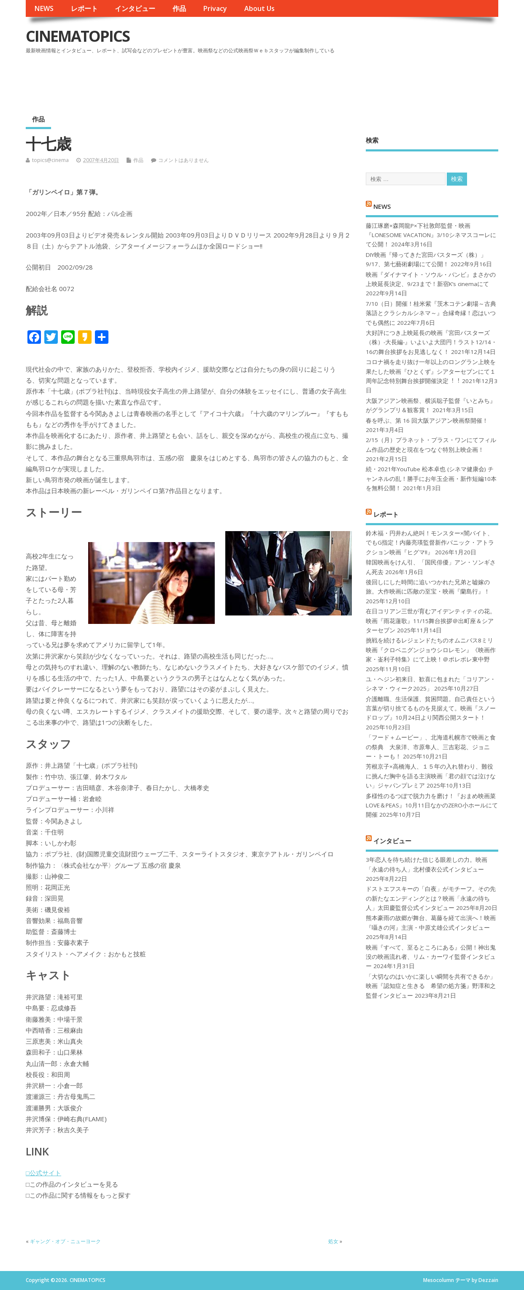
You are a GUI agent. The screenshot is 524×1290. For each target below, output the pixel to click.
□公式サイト (43, 1173)
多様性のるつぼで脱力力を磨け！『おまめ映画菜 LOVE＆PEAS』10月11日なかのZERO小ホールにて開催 (432, 805)
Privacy (215, 8)
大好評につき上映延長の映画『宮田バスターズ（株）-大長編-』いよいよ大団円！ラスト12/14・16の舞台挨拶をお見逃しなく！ (431, 342)
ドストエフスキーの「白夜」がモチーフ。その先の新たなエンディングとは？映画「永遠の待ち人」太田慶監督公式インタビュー (431, 898)
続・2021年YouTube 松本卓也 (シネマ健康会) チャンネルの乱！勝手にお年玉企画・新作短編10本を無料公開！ (431, 478)
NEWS (44, 8)
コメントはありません (183, 160)
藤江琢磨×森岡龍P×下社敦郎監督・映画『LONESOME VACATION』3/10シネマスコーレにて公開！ (431, 235)
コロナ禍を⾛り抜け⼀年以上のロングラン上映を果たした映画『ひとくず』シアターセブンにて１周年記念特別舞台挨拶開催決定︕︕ (431, 371)
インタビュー (135, 8)
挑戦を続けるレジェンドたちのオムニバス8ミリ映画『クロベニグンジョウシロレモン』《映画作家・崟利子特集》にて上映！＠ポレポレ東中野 (431, 650)
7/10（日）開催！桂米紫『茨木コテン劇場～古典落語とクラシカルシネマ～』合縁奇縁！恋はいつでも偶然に (431, 313)
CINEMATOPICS (78, 36)
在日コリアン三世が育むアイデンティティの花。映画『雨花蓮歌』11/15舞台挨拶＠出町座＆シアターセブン (431, 620)
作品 (179, 8)
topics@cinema (50, 160)
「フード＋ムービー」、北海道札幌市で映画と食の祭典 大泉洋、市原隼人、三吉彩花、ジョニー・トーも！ (431, 747)
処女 (333, 1241)
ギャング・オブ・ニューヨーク (65, 1241)
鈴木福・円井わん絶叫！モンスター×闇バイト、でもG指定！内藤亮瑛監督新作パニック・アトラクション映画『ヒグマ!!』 (430, 542)
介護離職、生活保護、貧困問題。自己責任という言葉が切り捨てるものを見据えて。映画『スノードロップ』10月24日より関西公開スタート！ (431, 708)
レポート (84, 8)
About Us (259, 8)
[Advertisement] (337, 80)
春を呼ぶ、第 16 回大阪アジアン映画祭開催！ (427, 420)
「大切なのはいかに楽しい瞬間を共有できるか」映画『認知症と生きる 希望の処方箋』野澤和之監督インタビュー (431, 986)
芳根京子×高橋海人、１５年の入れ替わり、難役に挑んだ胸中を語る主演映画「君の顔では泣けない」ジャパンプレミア (431, 776)
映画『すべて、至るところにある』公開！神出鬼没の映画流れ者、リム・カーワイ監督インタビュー (431, 957)
